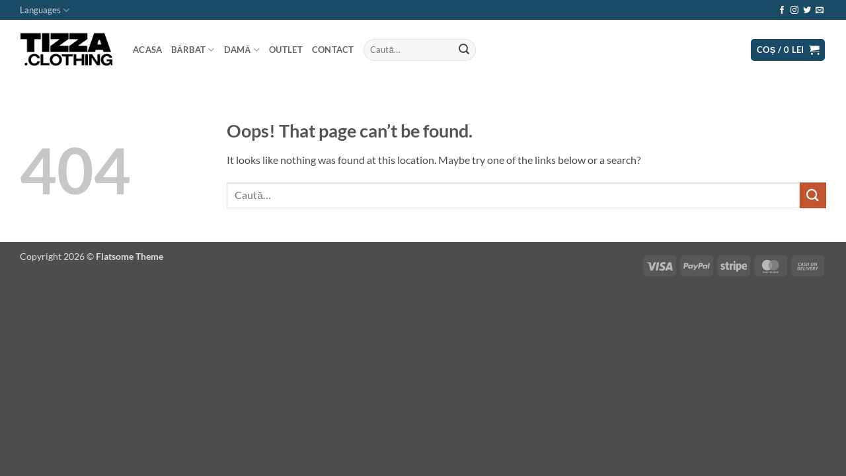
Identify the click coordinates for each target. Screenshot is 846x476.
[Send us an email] (820, 10)
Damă (242, 50)
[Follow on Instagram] (794, 10)
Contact (333, 49)
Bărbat (192, 50)
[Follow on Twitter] (807, 10)
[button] (788, 50)
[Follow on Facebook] (782, 10)
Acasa (147, 49)
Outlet (286, 49)
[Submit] (464, 50)
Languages (44, 10)
